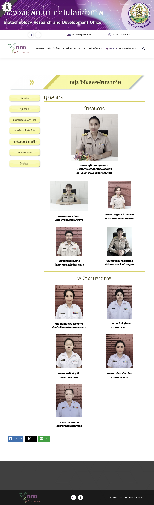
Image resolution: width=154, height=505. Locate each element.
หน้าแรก (40, 48)
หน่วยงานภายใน (74, 48)
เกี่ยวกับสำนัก (54, 48)
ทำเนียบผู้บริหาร (95, 48)
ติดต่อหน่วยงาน (127, 48)
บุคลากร (110, 48)
